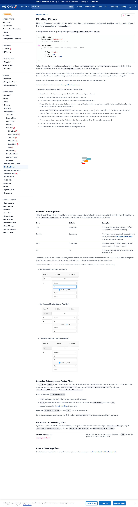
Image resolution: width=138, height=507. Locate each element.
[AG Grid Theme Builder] (90, 6)
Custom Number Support (124, 236)
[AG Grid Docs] (100, 6)
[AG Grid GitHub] (134, 6)
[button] (52, 7)
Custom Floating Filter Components (104, 452)
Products (25, 6)
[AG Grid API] (105, 6)
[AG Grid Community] (114, 6)
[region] (69, 503)
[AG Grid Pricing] (123, 6)
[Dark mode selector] (129, 7)
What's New (7, 14)
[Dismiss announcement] (135, 1)
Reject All (105, 503)
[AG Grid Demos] (79, 6)
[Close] (135, 503)
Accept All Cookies (119, 503)
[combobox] (128, 15)
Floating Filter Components (70, 85)
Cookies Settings (91, 503)
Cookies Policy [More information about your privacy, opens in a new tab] (27, 505)
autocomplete (62, 406)
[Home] (9, 7)
